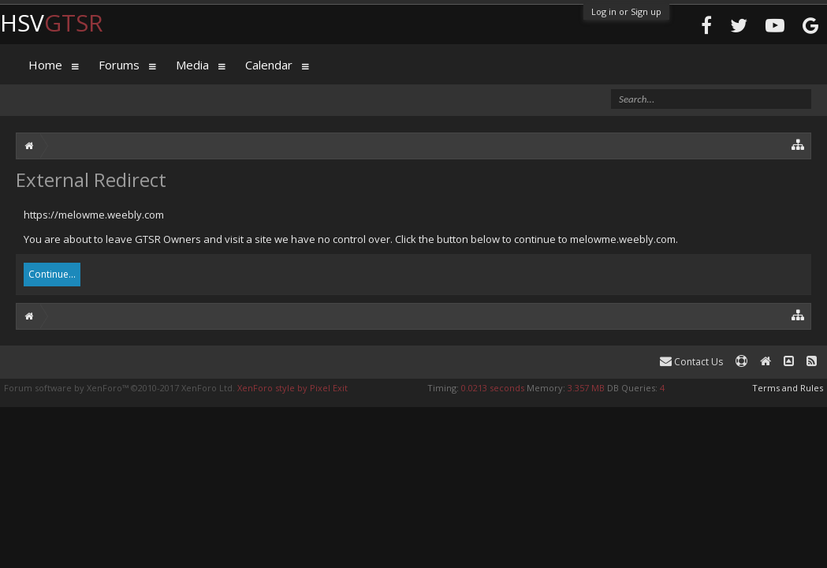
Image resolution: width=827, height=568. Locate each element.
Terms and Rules (787, 388)
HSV (51, 22)
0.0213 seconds (492, 388)
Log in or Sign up (626, 11)
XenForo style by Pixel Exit (292, 388)
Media (192, 65)
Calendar (268, 65)
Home (45, 65)
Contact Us (691, 361)
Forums (119, 65)
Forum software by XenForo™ (119, 388)
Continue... (52, 274)
